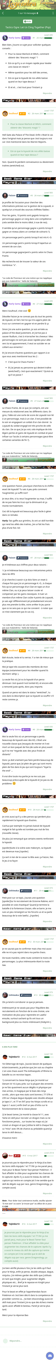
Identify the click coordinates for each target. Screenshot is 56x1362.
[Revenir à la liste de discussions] (3, 13)
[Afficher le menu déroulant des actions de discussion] (53, 13)
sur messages (28, 13)
